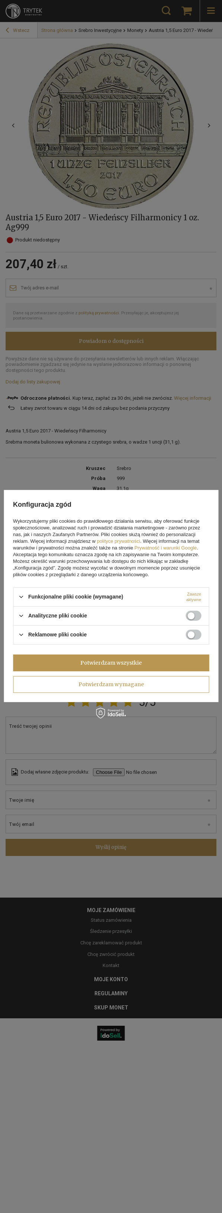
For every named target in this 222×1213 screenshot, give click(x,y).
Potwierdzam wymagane (111, 684)
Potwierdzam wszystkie (111, 662)
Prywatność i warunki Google (166, 547)
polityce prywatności (118, 541)
